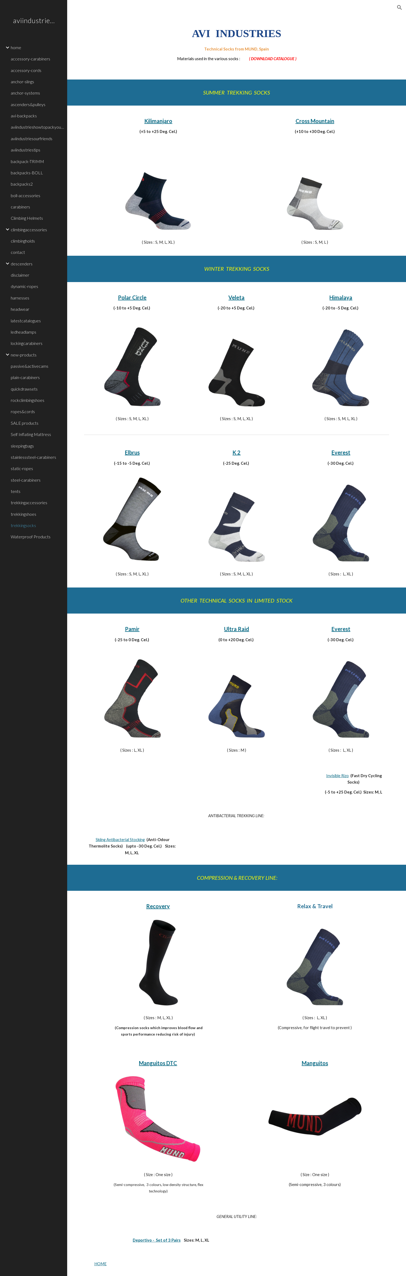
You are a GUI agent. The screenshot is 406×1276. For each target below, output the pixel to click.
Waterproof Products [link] (31, 536)
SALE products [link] (24, 423)
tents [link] (15, 491)
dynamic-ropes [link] (24, 286)
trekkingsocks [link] (23, 525)
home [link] (16, 47)
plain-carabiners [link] (25, 377)
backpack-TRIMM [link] (27, 161)
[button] (399, 7)
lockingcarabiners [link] (26, 343)
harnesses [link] (20, 297)
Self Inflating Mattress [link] (31, 434)
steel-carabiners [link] (26, 479)
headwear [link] (20, 309)
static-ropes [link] (22, 468)
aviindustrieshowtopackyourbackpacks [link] (37, 126)
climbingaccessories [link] (29, 229)
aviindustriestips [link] (25, 149)
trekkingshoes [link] (23, 514)
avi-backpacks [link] (24, 115)
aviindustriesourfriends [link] (31, 138)
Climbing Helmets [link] (27, 218)
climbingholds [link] (23, 240)
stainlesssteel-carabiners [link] (33, 457)
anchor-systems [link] (25, 92)
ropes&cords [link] (23, 411)
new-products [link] (24, 354)
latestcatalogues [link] (26, 320)
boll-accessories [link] (25, 195)
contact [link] (18, 252)
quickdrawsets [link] (24, 388)
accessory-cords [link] (26, 70)
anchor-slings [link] (22, 81)
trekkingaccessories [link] (29, 502)
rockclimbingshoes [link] (27, 400)
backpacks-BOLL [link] (27, 172)
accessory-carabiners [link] (30, 58)
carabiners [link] (20, 206)
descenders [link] (22, 263)
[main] (236, 43)
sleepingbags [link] (22, 445)
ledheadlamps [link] (23, 331)
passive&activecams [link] (29, 366)
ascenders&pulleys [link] (28, 104)
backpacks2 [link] (22, 183)
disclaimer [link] (20, 274)
